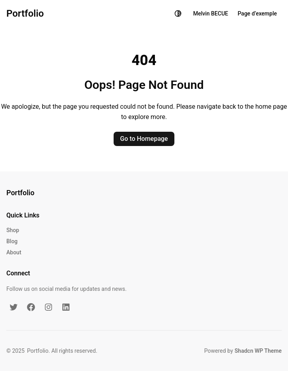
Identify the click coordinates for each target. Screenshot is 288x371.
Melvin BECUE (210, 13)
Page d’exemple (257, 13)
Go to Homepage (144, 138)
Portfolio (25, 13)
